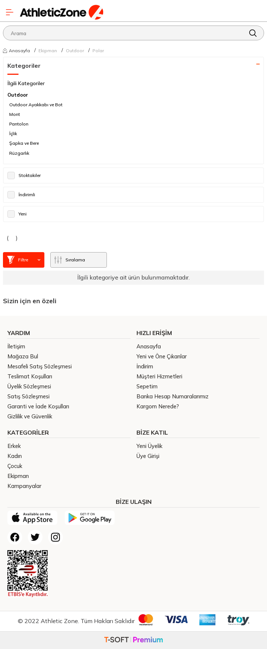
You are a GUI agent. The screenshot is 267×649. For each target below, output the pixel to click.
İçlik (13, 133)
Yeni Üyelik (149, 445)
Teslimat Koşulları (29, 376)
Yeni (17, 214)
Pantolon (18, 124)
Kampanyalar (24, 485)
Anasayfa (16, 50)
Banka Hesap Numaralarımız (172, 396)
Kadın (14, 455)
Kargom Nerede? (157, 406)
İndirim (144, 366)
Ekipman (47, 50)
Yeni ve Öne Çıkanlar (161, 356)
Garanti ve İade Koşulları (38, 406)
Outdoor (75, 50)
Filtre (23, 260)
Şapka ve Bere (24, 143)
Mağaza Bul (22, 356)
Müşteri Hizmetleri (159, 376)
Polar (98, 50)
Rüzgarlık (19, 153)
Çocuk (14, 465)
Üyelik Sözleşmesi (29, 386)
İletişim (16, 346)
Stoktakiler (24, 175)
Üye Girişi (147, 455)
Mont (14, 114)
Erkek (14, 445)
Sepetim (147, 386)
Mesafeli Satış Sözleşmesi (39, 366)
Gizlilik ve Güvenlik (29, 416)
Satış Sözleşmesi (28, 396)
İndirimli (21, 194)
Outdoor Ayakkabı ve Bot (35, 104)
